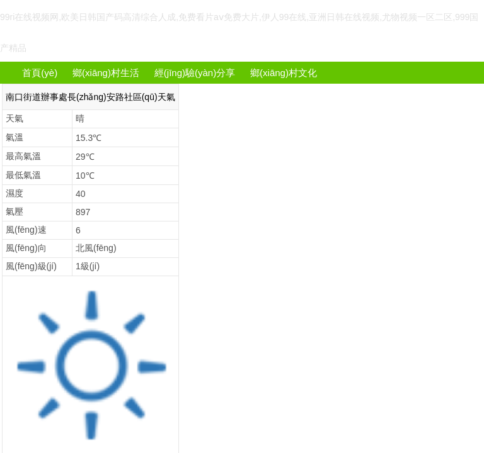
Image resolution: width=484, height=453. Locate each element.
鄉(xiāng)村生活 (105, 72)
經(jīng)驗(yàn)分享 (194, 72)
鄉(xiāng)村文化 (283, 72)
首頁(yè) (39, 72)
